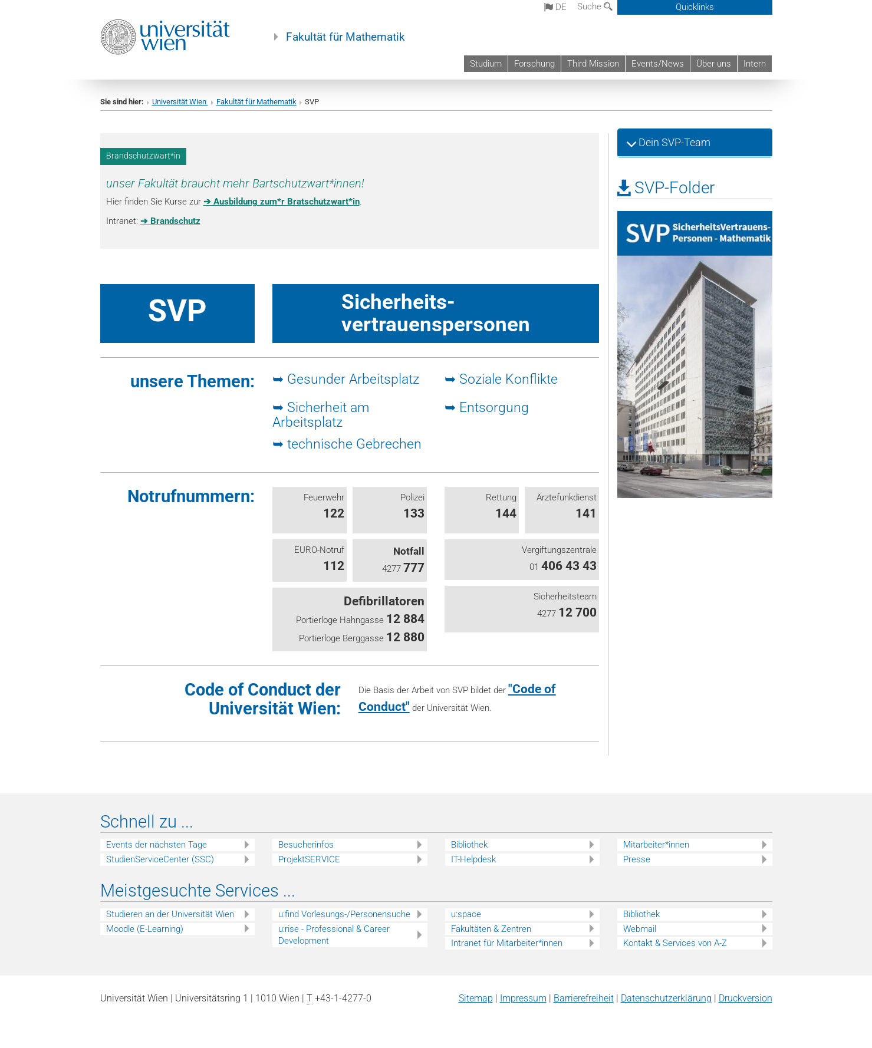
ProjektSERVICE (309, 859)
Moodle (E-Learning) (144, 929)
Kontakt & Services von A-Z (675, 943)
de (555, 7)
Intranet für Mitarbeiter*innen (506, 943)
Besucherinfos (306, 844)
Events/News (657, 63)
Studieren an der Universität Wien (170, 914)
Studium (486, 63)
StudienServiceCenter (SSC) (160, 859)
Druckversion (745, 998)
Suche (595, 6)
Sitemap (476, 998)
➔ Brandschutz (170, 221)
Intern (754, 63)
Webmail (639, 929)
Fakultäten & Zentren (491, 929)
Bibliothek (469, 844)
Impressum (523, 998)
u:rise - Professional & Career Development (334, 935)
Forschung (534, 63)
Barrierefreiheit (584, 998)
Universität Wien (180, 101)
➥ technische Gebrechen (347, 444)
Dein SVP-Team (673, 142)
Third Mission (593, 63)
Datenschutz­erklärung (666, 998)
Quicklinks (695, 7)
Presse (636, 859)
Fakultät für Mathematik (345, 37)
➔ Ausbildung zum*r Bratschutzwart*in (281, 201)
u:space (466, 914)
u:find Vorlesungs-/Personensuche (344, 914)
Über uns (713, 63)
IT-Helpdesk (473, 859)
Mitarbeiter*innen (656, 844)
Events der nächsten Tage (156, 844)
